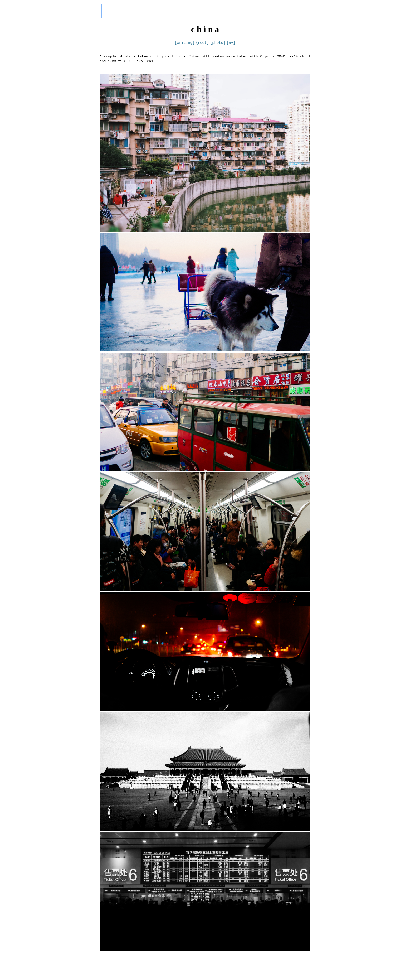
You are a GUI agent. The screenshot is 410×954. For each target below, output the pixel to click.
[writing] (185, 42)
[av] (231, 42)
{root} (202, 42)
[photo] (218, 42)
